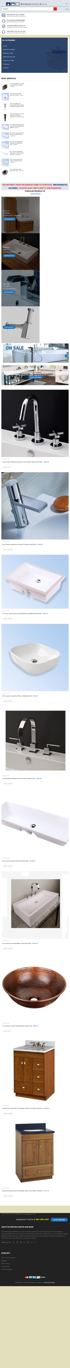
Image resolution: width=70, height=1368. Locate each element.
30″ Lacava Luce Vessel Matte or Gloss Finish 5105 (20, 943)
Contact (6, 68)
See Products (9, 219)
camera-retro (17, 1242)
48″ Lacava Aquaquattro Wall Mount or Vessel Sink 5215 (17, 134)
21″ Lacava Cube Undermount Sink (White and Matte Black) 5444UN (17, 126)
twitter (21, 1242)
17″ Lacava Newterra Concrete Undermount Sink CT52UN (17, 85)
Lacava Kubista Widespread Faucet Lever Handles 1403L (21, 778)
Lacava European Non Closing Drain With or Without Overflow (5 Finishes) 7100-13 (17, 105)
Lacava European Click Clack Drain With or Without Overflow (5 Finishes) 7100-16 (17, 115)
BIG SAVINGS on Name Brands (16, 20)
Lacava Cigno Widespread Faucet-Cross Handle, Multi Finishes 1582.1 (25, 462)
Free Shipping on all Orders (15, 14)
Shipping (4, 1261)
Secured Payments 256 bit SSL (16, 25)
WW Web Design (49, 1282)
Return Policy (5, 1263)
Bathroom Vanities (9, 49)
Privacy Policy (5, 1266)
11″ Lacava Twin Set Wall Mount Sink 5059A (17, 94)
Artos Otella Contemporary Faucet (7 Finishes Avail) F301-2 (22, 544)
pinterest (28, 1242)
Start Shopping (35, 377)
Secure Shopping (6, 1269)
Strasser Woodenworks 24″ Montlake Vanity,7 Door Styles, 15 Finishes (25, 1108)
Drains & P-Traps (8, 60)
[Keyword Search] (27, 9)
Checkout (6, 64)
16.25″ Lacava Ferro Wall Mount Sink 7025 (16, 170)
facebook (14, 1242)
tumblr (35, 1242)
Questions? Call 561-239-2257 (16, 31)
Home (5, 46)
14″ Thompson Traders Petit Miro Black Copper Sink (20, 1026)
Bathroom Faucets (9, 57)
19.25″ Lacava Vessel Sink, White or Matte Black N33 (16, 161)
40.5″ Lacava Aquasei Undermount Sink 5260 (18, 861)
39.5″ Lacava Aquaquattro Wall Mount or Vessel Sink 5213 (16, 143)
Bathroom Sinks (8, 53)
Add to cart (7, 467)
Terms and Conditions (8, 1258)
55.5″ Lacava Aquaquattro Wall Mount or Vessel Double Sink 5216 (16, 153)
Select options (8, 549)
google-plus (24, 1242)
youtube (31, 1242)
